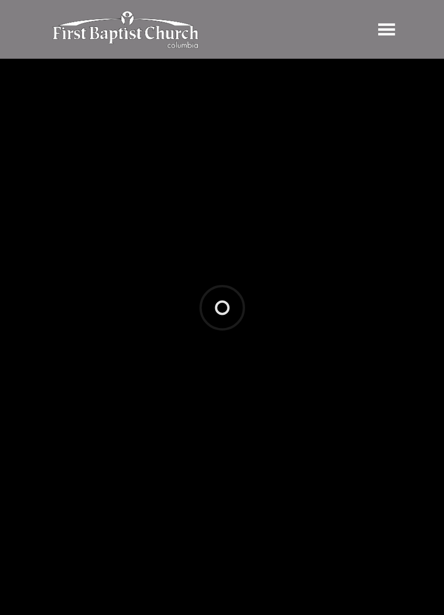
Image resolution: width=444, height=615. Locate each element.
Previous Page (84, 500)
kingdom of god (165, 418)
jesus (126, 418)
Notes (150, 334)
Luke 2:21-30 (117, 369)
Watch (80, 334)
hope (104, 418)
